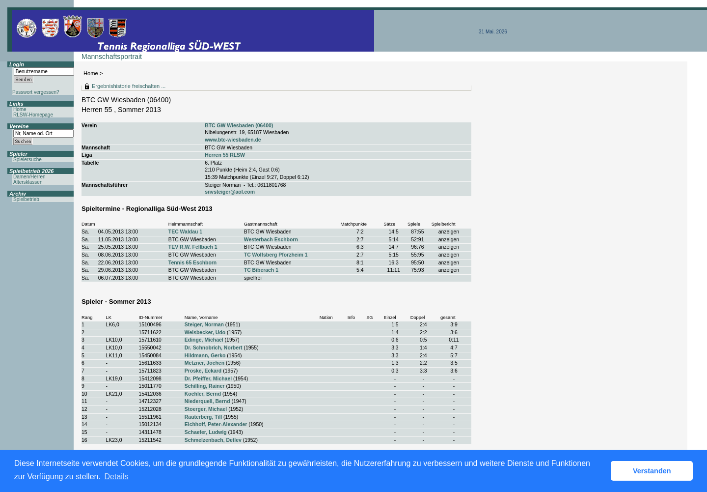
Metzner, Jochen (204, 363)
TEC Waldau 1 (185, 231)
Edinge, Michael (204, 340)
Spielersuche (27, 159)
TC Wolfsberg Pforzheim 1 (276, 255)
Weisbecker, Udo (205, 332)
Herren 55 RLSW (225, 155)
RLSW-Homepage (33, 114)
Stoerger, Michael (206, 409)
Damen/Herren (29, 176)
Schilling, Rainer (205, 386)
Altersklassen (27, 182)
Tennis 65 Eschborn (192, 262)
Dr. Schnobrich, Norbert (214, 347)
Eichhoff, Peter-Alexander (216, 424)
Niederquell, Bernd (207, 401)
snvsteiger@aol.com (230, 192)
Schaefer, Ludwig (206, 432)
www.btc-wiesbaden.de (233, 140)
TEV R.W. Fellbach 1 (193, 247)
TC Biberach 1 (261, 270)
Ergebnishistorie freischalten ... (128, 86)
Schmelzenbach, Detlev (213, 440)
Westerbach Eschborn (271, 239)
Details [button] (117, 476)
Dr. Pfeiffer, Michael (208, 378)
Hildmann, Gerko (205, 355)
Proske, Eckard (203, 371)
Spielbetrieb (26, 199)
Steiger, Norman (204, 324)
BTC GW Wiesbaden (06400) (239, 125)
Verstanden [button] (652, 471)
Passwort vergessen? (35, 92)
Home (90, 73)
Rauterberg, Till (203, 417)
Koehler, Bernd (203, 394)
